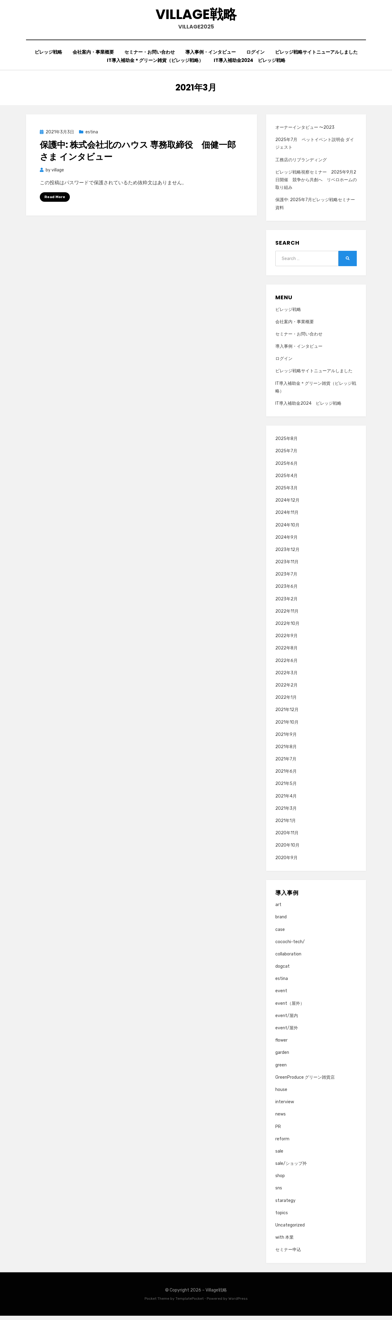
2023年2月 (286, 603)
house (281, 1093)
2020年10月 (287, 849)
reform (282, 1143)
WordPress (238, 1302)
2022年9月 (286, 640)
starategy (285, 1204)
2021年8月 (286, 750)
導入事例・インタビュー (210, 55)
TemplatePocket (189, 1302)
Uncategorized (290, 1229)
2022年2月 (286, 689)
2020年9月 (286, 861)
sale (279, 1155)
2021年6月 (286, 775)
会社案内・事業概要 (93, 55)
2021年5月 (286, 787)
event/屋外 (286, 1032)
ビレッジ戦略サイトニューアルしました (316, 55)
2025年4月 (286, 479)
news (280, 1118)
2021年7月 (285, 763)
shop (280, 1180)
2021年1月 (285, 824)
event (281, 995)
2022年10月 (287, 627)
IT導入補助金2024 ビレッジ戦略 (249, 64)
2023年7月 (286, 578)
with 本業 (284, 1241)
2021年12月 (287, 714)
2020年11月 (287, 837)
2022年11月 (287, 615)
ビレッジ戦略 (48, 55)
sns (278, 1192)
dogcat (282, 970)
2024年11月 (287, 516)
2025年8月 (286, 443)
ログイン (255, 55)
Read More (54, 201)
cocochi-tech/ (290, 945)
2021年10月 (287, 726)
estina (91, 136)
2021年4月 (286, 800)
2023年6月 (286, 590)
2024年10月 (287, 529)
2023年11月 (287, 565)
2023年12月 (287, 553)
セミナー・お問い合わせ (149, 55)
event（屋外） (289, 1007)
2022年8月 (286, 652)
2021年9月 (286, 738)
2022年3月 (286, 676)
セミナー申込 (288, 1254)
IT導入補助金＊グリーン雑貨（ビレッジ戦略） (155, 64)
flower (281, 1044)
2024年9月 (286, 541)
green (281, 1069)
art (278, 908)
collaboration (288, 958)
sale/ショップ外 (291, 1167)
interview (284, 1105)
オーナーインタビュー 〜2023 (304, 131)
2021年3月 (286, 812)
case (280, 933)
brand (281, 921)
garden (282, 1056)
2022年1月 (286, 701)
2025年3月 (286, 492)
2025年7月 (286, 455)
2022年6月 (286, 664)
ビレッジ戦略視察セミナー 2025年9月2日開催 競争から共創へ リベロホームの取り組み (316, 184)
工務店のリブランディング (301, 163)
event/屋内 (286, 1019)
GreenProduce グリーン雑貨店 (305, 1081)
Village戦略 (196, 15)
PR (278, 1130)
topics (281, 1216)
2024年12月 (287, 504)
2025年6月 (286, 467)
